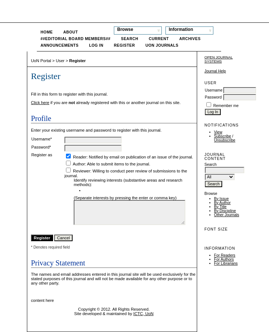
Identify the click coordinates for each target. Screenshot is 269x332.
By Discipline (225, 211)
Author (79, 164)
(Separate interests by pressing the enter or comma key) (125, 198)
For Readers (224, 255)
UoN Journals (162, 45)
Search (129, 39)
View (218, 132)
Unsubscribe (224, 140)
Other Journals (226, 215)
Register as (41, 155)
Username (214, 90)
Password (213, 97)
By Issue (221, 199)
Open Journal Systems (219, 59)
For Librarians (226, 263)
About (70, 32)
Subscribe (222, 136)
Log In (96, 45)
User (60, 60)
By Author (222, 203)
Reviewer (81, 171)
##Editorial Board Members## (76, 39)
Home (47, 32)
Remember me (226, 106)
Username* (41, 139)
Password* (41, 147)
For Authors (224, 259)
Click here (40, 102)
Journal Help (215, 71)
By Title (220, 207)
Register (124, 45)
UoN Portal (41, 60)
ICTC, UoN (143, 313)
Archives (190, 39)
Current (159, 39)
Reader (80, 157)
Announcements (59, 45)
